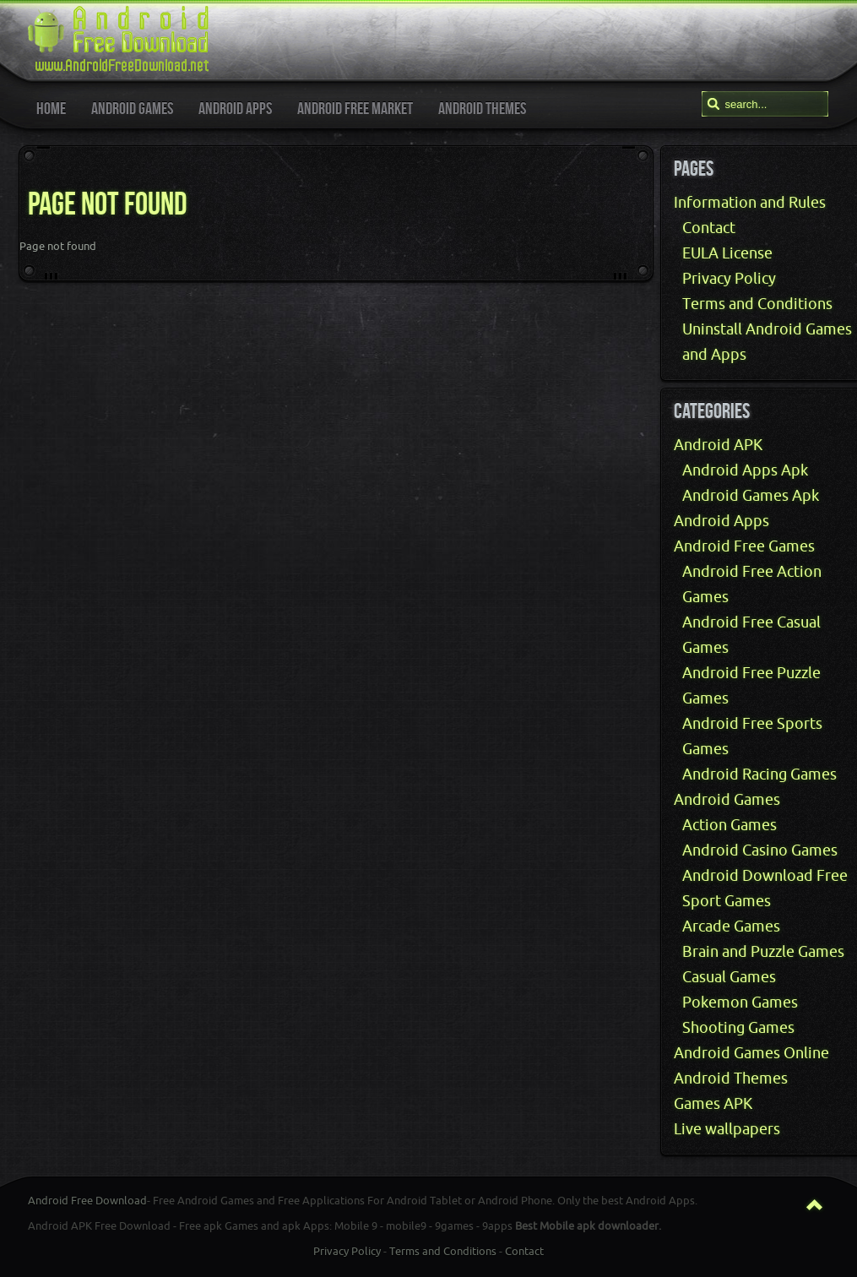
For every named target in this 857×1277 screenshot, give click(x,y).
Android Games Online (751, 1053)
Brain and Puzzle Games (763, 951)
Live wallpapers (727, 1129)
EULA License (727, 253)
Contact (708, 228)
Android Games (727, 799)
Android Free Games (744, 546)
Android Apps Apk (745, 470)
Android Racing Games (759, 774)
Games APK (713, 1103)
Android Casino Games (760, 850)
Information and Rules (750, 202)
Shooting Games (738, 1027)
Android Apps (721, 521)
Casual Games (729, 977)
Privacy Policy (729, 278)
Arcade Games (731, 926)
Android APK (718, 445)
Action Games (729, 825)
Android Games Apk (750, 495)
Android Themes (731, 1078)
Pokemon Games (740, 1002)
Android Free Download (87, 1200)
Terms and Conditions (757, 304)
